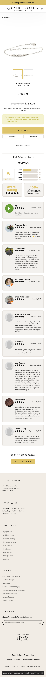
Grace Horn (20, 399)
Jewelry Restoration (9, 593)
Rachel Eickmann (22, 279)
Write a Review (22, 461)
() (39, 170)
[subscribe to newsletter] (40, 622)
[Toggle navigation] (4, 8)
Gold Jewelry (7, 549)
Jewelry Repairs (8, 597)
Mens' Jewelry (7, 556)
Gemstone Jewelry (9, 542)
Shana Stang (20, 428)
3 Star (20, 175)
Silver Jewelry (7, 552)
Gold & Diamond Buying (11, 587)
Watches (5, 559)
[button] (8, 8)
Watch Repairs (7, 600)
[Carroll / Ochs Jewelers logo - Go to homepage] (23, 9)
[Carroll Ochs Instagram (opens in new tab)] (25, 638)
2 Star (20, 177)
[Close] (43, 2)
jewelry (7, 17)
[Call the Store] (7, 491)
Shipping (12, 136)
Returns (33, 136)
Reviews (23, 163)
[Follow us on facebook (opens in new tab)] (19, 638)
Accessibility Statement (31, 660)
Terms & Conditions (13, 660)
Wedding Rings (8, 535)
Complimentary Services (11, 576)
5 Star (20, 170)
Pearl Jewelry (7, 545)
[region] (23, 46)
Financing (6, 583)
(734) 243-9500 (23, 85)
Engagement (7, 532)
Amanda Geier (21, 225)
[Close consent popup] (42, 673)
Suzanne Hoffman (22, 314)
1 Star (20, 180)
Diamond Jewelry (8, 538)
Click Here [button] (30, 2)
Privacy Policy (29, 655)
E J (16, 205)
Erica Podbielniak (22, 297)
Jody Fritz (19, 341)
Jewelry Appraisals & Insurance (13, 590)
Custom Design (8, 580)
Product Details (23, 157)
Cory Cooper (20, 248)
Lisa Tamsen (20, 363)
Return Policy (17, 655)
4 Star (20, 172)
